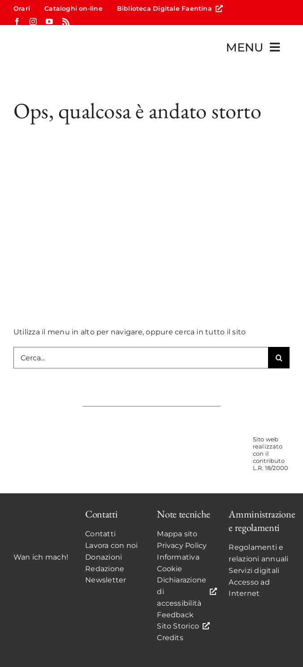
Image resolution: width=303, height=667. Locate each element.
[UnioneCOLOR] (223, 444)
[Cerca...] (140, 357)
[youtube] (49, 21)
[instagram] (33, 21)
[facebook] (17, 21)
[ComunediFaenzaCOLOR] (175, 444)
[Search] (279, 357)
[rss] (65, 21)
